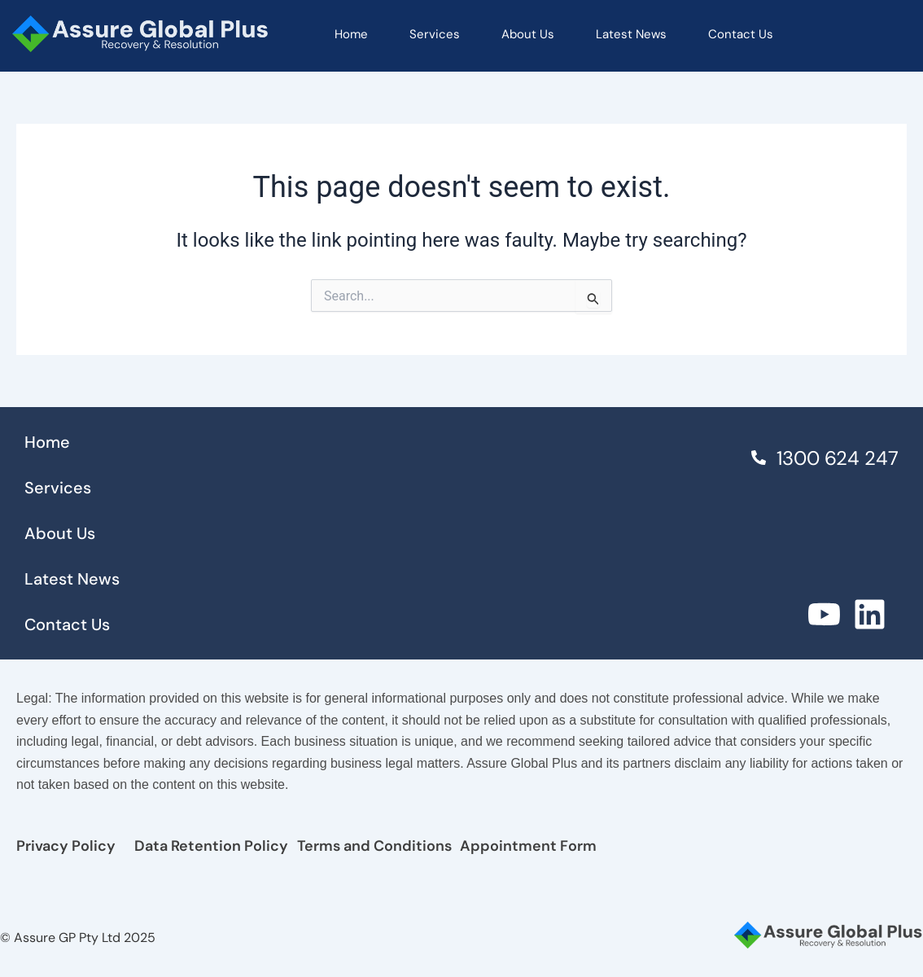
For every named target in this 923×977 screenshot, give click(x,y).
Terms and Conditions (374, 846)
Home (351, 34)
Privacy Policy (66, 846)
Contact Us (740, 34)
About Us (527, 34)
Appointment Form (528, 846)
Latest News (631, 34)
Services (434, 34)
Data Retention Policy (211, 846)
